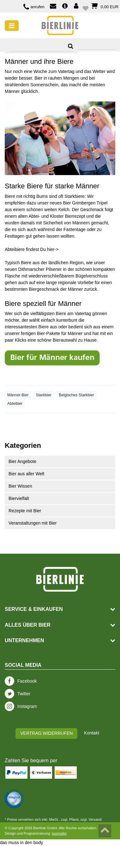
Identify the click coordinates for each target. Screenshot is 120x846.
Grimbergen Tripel (89, 202)
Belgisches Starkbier (76, 395)
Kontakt (91, 732)
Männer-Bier (17, 395)
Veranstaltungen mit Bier (33, 523)
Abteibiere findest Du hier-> (31, 249)
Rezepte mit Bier (25, 510)
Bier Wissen (20, 486)
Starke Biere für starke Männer (52, 186)
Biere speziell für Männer (43, 303)
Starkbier (43, 395)
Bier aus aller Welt (26, 473)
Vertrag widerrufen (46, 733)
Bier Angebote (22, 461)
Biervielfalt (19, 498)
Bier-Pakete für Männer (60, 333)
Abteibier (14, 403)
